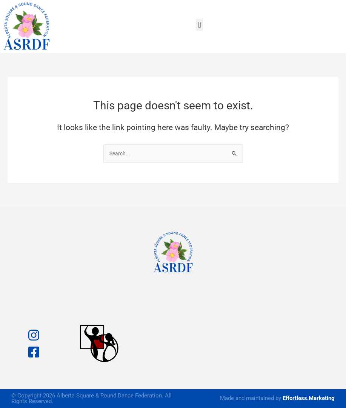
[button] (199, 24)
